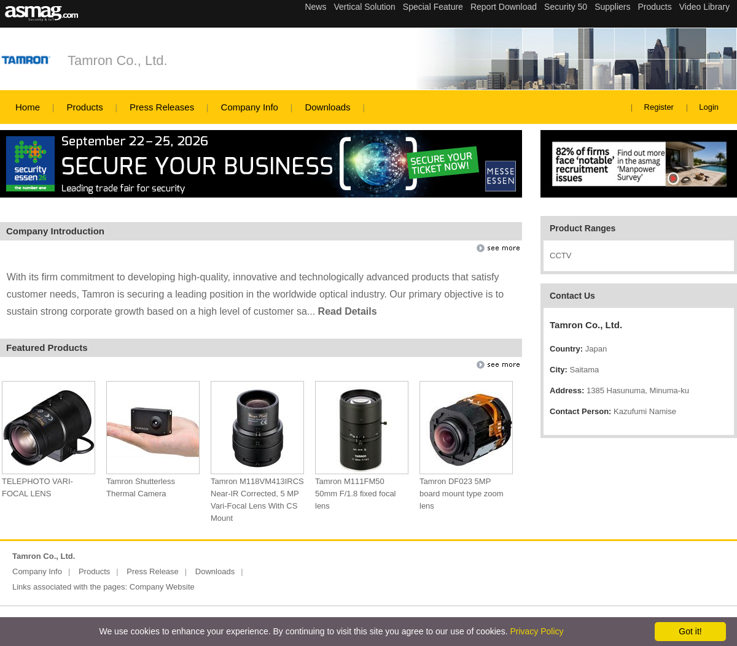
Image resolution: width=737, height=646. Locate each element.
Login (709, 107)
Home (27, 107)
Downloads (327, 107)
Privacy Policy (536, 631)
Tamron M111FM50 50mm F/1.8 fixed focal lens (355, 493)
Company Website (162, 586)
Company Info (249, 107)
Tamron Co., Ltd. (118, 60)
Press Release (153, 571)
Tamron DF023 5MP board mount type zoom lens (461, 493)
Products (84, 107)
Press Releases (162, 107)
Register (659, 107)
